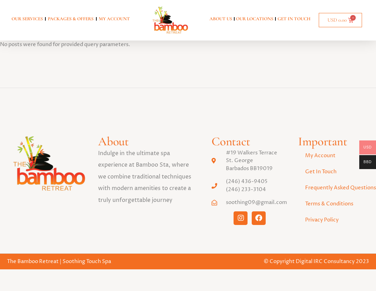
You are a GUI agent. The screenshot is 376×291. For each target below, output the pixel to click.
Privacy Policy (322, 224)
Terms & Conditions (329, 208)
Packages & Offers (71, 19)
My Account (320, 159)
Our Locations (254, 19)
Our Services (27, 19)
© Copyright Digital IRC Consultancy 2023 (316, 265)
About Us (220, 19)
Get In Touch (294, 19)
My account (114, 19)
